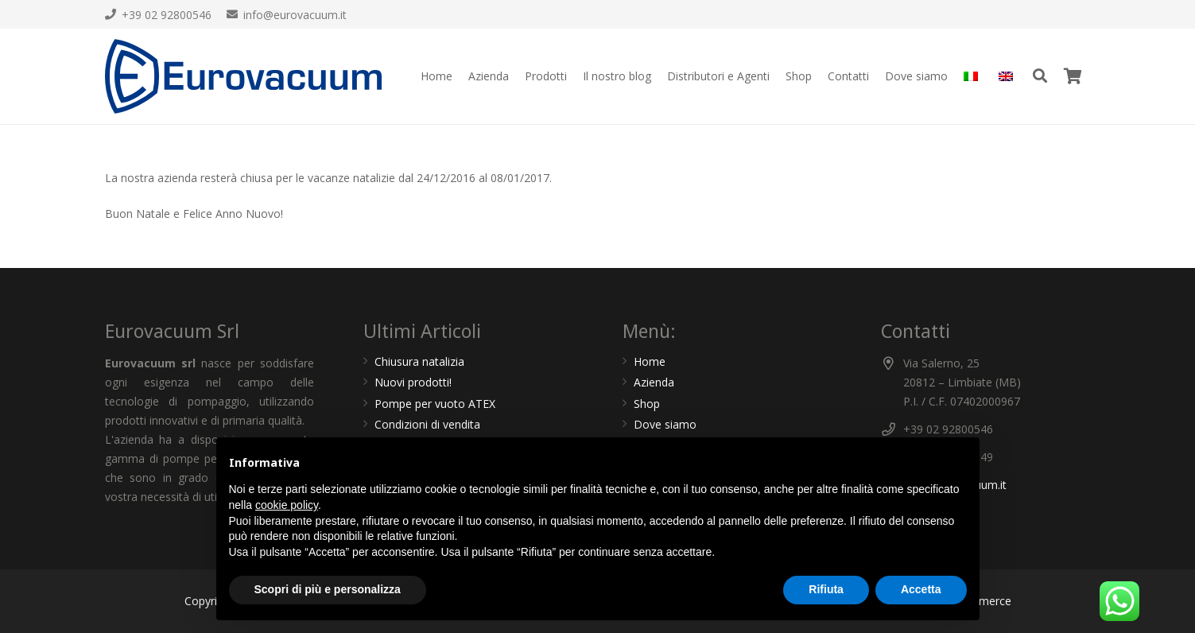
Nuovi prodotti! (413, 382)
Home (649, 361)
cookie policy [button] (286, 505)
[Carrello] (1073, 76)
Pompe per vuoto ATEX (434, 403)
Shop (647, 403)
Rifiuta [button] (826, 589)
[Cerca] (1040, 75)
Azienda (654, 382)
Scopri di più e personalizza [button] (327, 589)
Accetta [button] (921, 589)
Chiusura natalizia (419, 361)
